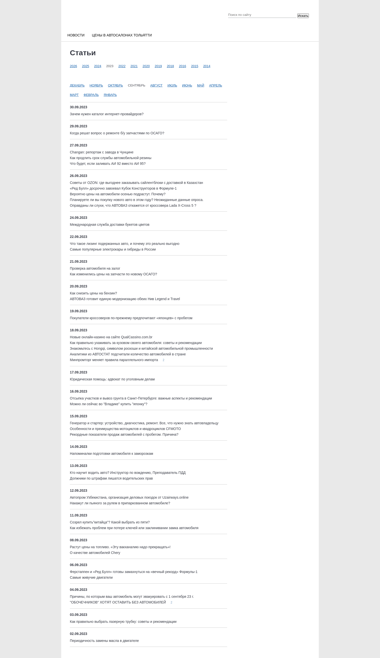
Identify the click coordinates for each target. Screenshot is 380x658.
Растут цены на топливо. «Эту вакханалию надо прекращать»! (120, 547)
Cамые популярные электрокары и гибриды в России (113, 249)
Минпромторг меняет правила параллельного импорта (114, 360)
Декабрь (77, 85)
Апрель (215, 85)
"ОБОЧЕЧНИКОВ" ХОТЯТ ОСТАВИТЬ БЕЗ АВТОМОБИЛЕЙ (118, 602)
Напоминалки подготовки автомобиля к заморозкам (111, 454)
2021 (134, 66)
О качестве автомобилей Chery (95, 553)
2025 (85, 66)
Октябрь (115, 85)
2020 (146, 66)
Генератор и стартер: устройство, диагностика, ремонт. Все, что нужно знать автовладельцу (144, 423)
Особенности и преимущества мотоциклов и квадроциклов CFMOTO (125, 429)
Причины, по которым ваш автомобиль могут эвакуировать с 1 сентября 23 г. (132, 597)
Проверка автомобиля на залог (95, 268)
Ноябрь (96, 85)
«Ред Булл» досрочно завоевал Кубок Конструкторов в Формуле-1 (123, 188)
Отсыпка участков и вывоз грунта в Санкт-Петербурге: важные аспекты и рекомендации (141, 398)
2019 (158, 66)
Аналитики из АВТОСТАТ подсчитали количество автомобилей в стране (128, 354)
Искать (303, 16)
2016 (182, 66)
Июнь (187, 85)
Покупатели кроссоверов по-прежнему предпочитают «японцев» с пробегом (131, 318)
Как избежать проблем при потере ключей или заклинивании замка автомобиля (134, 528)
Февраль (91, 95)
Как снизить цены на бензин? (93, 293)
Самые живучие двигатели (91, 577)
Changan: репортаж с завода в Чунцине (102, 152)
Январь (110, 95)
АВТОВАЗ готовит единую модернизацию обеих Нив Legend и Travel (125, 299)
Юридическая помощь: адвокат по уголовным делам (112, 379)
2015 (194, 66)
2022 (122, 66)
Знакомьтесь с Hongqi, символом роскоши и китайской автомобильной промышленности (141, 348)
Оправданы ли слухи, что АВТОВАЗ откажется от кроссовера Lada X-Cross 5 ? (133, 205)
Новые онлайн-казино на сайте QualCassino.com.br (111, 337)
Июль (172, 85)
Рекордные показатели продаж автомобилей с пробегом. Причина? (124, 434)
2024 (97, 66)
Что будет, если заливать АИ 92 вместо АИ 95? (108, 164)
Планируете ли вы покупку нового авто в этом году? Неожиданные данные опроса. (136, 200)
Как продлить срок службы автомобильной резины (110, 158)
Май (200, 85)
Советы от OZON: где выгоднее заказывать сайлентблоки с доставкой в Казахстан (136, 183)
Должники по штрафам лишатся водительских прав (111, 478)
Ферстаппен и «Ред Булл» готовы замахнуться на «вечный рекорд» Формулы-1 (133, 572)
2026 (73, 66)
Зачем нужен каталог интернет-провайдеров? (107, 114)
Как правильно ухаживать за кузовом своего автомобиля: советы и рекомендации (136, 343)
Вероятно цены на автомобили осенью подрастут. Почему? (117, 194)
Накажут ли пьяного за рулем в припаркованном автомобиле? (120, 503)
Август (156, 85)
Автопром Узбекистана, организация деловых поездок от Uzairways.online (129, 497)
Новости (75, 35)
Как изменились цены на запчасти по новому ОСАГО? (113, 274)
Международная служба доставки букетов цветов (109, 225)
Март (74, 95)
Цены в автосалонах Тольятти (122, 35)
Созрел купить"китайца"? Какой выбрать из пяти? (110, 522)
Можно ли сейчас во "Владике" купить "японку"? (108, 404)
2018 (170, 66)
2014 (206, 66)
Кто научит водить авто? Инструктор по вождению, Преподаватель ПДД (128, 473)
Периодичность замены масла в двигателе (104, 641)
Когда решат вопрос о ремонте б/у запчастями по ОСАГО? (117, 133)
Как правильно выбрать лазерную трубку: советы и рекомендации (123, 622)
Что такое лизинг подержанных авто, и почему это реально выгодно (124, 244)
